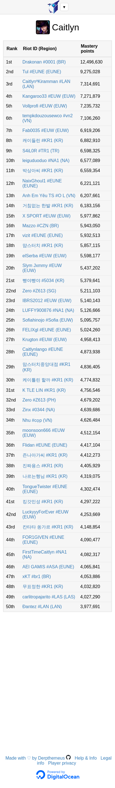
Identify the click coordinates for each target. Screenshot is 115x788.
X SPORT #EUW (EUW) (47, 216)
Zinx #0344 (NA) (39, 409)
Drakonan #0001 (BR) (44, 62)
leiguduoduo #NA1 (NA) (46, 160)
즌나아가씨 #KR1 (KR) (45, 455)
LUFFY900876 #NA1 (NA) (48, 310)
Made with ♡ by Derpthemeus (38, 758)
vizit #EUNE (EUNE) (43, 235)
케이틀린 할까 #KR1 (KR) (48, 380)
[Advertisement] (57, 675)
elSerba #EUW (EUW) (45, 255)
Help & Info (86, 758)
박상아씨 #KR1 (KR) (43, 170)
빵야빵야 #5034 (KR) (43, 280)
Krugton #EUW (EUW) (45, 339)
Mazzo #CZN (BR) (41, 225)
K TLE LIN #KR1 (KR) (44, 390)
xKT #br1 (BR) (37, 576)
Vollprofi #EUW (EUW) (45, 106)
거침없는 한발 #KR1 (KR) (48, 205)
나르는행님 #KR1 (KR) (45, 476)
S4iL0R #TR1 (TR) (41, 150)
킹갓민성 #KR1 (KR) (43, 501)
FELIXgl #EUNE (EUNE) (47, 329)
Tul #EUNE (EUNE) (42, 71)
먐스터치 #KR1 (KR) (43, 245)
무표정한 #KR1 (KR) (43, 586)
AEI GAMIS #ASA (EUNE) (48, 566)
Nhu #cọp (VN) (37, 420)
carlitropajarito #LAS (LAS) (49, 596)
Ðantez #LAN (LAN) (42, 606)
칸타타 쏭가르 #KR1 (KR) (48, 527)
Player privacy (62, 763)
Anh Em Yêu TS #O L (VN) (49, 195)
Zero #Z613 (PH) (39, 400)
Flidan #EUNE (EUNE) (45, 445)
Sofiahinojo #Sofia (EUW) (48, 320)
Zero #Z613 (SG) (39, 290)
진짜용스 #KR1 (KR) (43, 465)
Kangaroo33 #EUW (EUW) (49, 96)
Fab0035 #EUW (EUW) (46, 130)
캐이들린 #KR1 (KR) (43, 140)
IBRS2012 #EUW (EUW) (47, 300)
